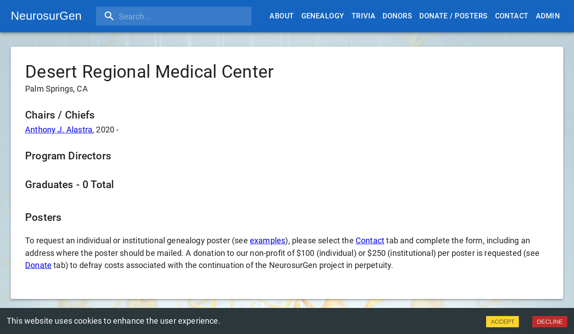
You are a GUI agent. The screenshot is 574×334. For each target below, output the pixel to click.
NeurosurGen (46, 15)
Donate (38, 265)
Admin (547, 16)
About (281, 16)
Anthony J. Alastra (58, 129)
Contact (511, 16)
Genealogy (323, 16)
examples (267, 240)
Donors (397, 16)
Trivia (363, 16)
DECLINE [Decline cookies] (550, 321)
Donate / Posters (453, 16)
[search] (154, 16)
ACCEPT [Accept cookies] (502, 321)
